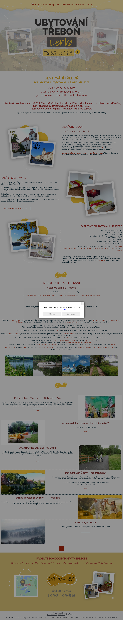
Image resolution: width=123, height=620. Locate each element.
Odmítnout (71, 314)
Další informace (61, 309)
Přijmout (52, 314)
